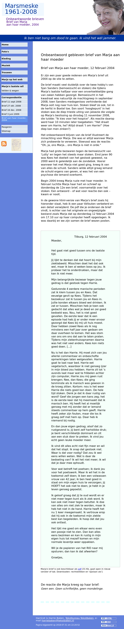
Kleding (6, 58)
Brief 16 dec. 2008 (11, 110)
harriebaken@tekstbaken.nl (58, 620)
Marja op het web (12, 79)
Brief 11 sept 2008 (11, 101)
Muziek (6, 65)
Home (5, 44)
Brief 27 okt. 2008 (11, 106)
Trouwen (7, 72)
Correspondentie (12, 97)
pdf (80, 569)
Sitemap (6, 131)
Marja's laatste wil (13, 86)
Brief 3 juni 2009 (10, 114)
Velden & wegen (10, 90)
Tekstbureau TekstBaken (79, 618)
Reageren (7, 127)
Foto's (5, 51)
